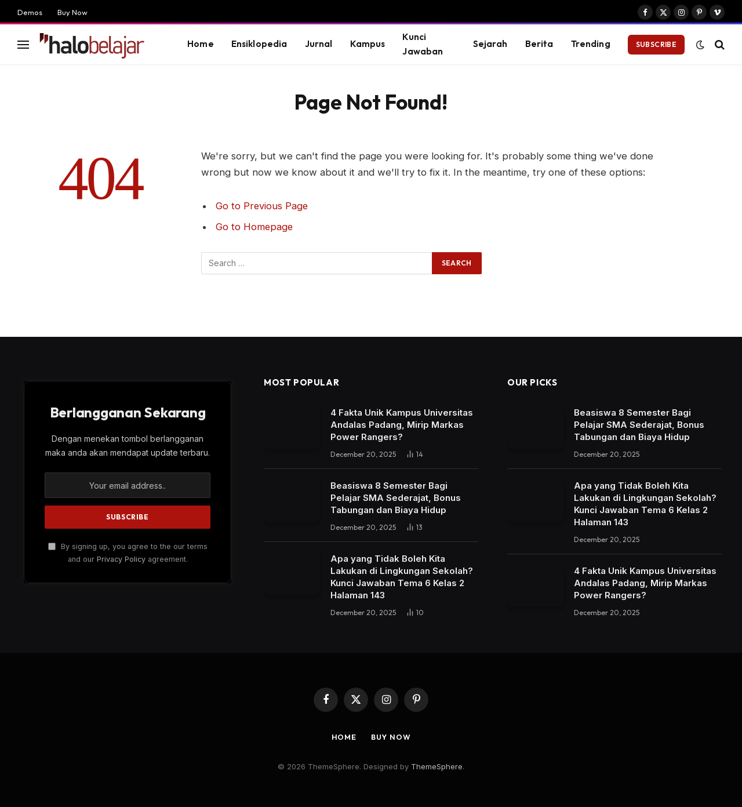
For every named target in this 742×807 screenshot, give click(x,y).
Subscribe (656, 44)
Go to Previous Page (262, 206)
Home (200, 43)
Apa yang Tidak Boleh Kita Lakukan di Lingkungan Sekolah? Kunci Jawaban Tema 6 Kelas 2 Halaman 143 (401, 577)
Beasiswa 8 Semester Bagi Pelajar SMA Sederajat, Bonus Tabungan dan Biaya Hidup (395, 497)
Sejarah (490, 43)
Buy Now (72, 12)
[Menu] (23, 44)
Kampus (367, 43)
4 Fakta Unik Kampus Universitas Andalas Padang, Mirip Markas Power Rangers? (401, 424)
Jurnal (319, 43)
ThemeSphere (437, 766)
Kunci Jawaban (422, 44)
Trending (590, 43)
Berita (539, 43)
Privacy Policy (121, 559)
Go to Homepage (255, 226)
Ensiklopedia (259, 43)
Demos (29, 12)
